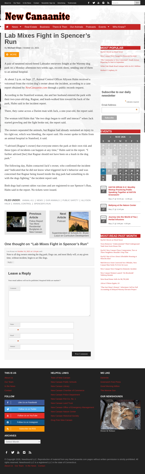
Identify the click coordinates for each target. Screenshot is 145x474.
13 (120, 158)
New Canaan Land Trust (62, 403)
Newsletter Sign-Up (48, 3)
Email (14, 336)
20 (120, 164)
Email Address (119, 105)
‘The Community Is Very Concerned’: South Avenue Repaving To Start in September (120, 61)
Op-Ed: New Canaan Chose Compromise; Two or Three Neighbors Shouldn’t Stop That (119, 251)
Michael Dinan (14, 48)
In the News (27, 3)
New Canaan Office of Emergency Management (72, 407)
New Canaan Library (60, 386)
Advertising (61, 3)
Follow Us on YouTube (21, 415)
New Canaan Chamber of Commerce (67, 390)
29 (120, 145)
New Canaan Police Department (65, 395)
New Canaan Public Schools (64, 382)
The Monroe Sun (108, 390)
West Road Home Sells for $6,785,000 (115, 279)
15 (132, 158)
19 (115, 164)
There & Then (60, 27)
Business (45, 27)
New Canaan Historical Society (65, 416)
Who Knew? (119, 27)
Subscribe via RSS (21, 428)
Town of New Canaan (60, 378)
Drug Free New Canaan (61, 420)
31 (103, 177)
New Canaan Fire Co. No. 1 (63, 399)
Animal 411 (28, 200)
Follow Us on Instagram (22, 422)
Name (14, 325)
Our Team (16, 3)
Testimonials (72, 3)
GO (137, 3)
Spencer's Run (42, 204)
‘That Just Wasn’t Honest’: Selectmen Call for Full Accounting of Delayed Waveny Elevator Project (119, 288)
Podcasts (91, 27)
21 (126, 164)
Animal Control (22, 204)
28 (115, 145)
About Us (8, 3)
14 (126, 158)
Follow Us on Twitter (21, 409)
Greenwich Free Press (111, 382)
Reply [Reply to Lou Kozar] (10, 262)
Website (12, 346)
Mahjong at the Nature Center (122, 205)
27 (109, 145)
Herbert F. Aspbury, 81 (109, 70)
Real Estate (31, 27)
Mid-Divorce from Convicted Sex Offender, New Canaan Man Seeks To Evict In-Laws (119, 264)
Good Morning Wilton (110, 386)
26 (103, 145)
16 (137, 158)
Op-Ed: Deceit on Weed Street (112, 52)
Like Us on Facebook (21, 402)
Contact (36, 3)
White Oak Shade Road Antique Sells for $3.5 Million (120, 66)
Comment (13, 288)
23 (137, 164)
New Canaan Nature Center (63, 411)
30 (126, 145)
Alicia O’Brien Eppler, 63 (110, 283)
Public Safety (70, 200)
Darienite (105, 378)
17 (103, 164)
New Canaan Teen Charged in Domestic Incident (119, 56)
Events (105, 27)
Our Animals (76, 27)
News (17, 27)
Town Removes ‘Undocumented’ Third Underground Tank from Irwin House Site (120, 245)
